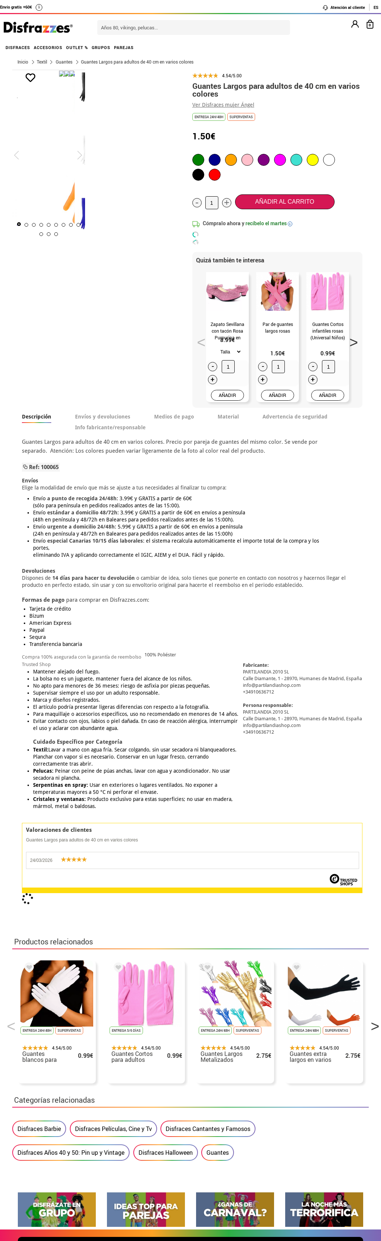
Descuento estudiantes (52, 1079)
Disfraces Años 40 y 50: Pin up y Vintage (70, 809)
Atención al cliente (343, 7)
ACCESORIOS (48, 47)
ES (376, 7)
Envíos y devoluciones (102, 417)
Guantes (217, 809)
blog (350, 997)
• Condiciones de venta (48, 1097)
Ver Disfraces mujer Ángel (223, 105)
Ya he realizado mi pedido (297, 1079)
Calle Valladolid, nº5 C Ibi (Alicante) (293, 1126)
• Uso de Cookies (40, 1124)
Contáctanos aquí (160, 1079)
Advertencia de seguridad (295, 417)
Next (351, 340)
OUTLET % (77, 47)
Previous (198, 340)
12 (143, 234)
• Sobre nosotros (40, 1088)
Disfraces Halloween (166, 809)
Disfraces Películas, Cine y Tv (113, 785)
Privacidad (71, 1106)
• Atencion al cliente (45, 1115)
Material (228, 417)
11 (135, 234)
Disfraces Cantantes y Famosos (208, 785)
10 (128, 234)
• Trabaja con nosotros (48, 1142)
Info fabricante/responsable (110, 427)
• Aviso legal (34, 1106)
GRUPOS (101, 47)
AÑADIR (227, 395)
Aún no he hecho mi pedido (298, 1070)
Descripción (36, 417)
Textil (42, 62)
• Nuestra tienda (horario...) (55, 1070)
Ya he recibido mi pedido (296, 1088)
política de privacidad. (217, 917)
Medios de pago (174, 417)
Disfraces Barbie (39, 785)
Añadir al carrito (284, 201)
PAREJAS (124, 47)
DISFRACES (18, 47)
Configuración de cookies (55, 1133)
